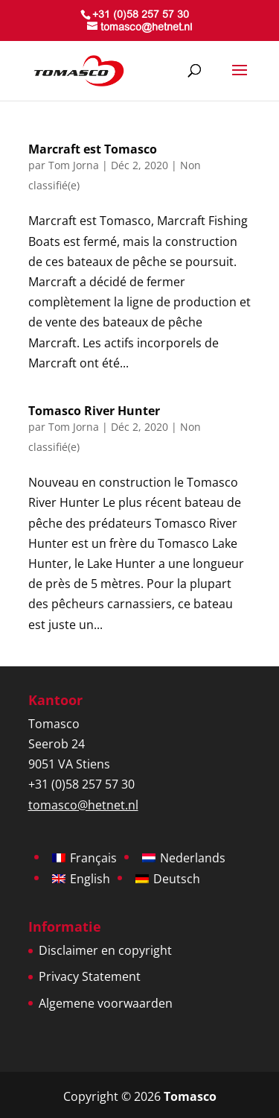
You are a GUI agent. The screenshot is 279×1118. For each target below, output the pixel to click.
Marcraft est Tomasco (92, 149)
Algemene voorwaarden (106, 1003)
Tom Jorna (73, 165)
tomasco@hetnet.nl (83, 805)
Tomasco (190, 1096)
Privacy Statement (90, 976)
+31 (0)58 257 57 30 (140, 15)
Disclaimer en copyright (105, 950)
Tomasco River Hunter (94, 410)
